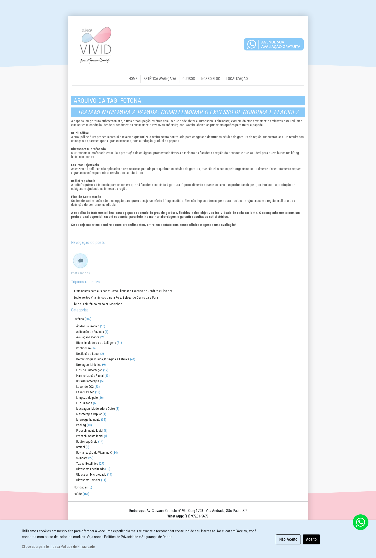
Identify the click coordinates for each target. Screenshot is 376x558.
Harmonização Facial (90, 376)
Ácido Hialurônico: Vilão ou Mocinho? (98, 304)
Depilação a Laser (87, 354)
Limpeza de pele (87, 398)
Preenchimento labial (89, 436)
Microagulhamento (88, 420)
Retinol (80, 447)
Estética (79, 319)
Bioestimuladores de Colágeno (96, 343)
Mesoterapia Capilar (89, 414)
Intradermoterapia (87, 381)
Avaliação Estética (87, 337)
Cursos (189, 79)
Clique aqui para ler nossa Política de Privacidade (58, 546)
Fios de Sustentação (89, 370)
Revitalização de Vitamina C (94, 452)
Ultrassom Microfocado (91, 474)
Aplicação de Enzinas (90, 332)
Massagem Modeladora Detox (95, 409)
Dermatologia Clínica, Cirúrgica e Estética (102, 359)
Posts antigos (80, 273)
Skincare (81, 458)
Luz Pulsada (84, 403)
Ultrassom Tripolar (88, 480)
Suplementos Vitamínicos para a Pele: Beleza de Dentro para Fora (116, 297)
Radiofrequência (86, 441)
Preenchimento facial (89, 430)
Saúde (78, 494)
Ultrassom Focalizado (90, 469)
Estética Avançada (160, 79)
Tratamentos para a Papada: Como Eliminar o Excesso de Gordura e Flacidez (188, 112)
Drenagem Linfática (88, 365)
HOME (133, 79)
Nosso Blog (210, 79)
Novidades (81, 487)
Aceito (311, 539)
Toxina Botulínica (87, 463)
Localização (237, 79)
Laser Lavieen (85, 392)
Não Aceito (288, 539)
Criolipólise (83, 348)
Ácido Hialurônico (87, 326)
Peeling (81, 425)
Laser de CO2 (85, 387)
